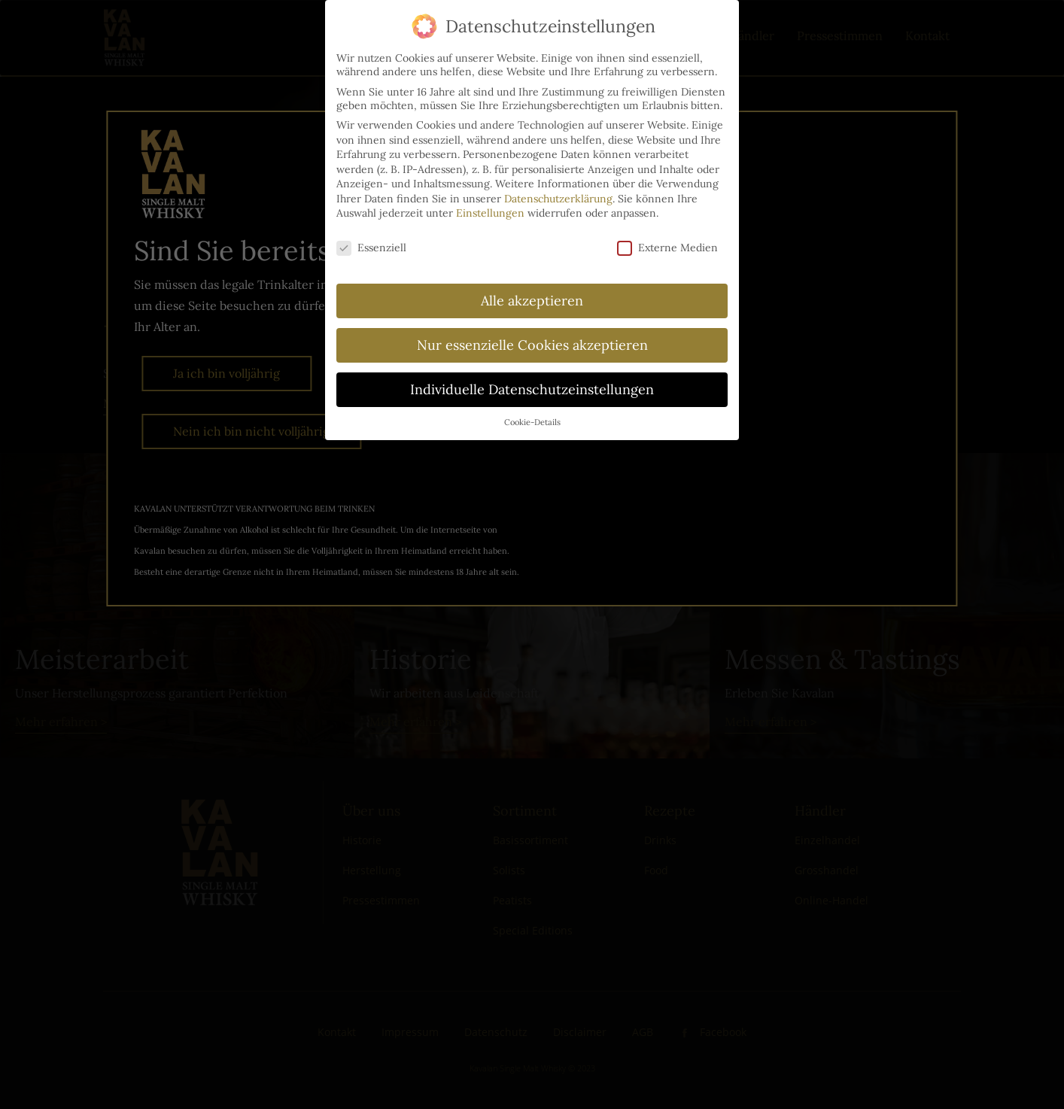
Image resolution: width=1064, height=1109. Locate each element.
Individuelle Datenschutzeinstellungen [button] (532, 389)
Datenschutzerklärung (558, 198)
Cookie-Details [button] (532, 422)
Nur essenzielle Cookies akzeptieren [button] (532, 345)
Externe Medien (667, 247)
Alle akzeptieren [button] (532, 300)
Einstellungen (490, 213)
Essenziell (371, 247)
